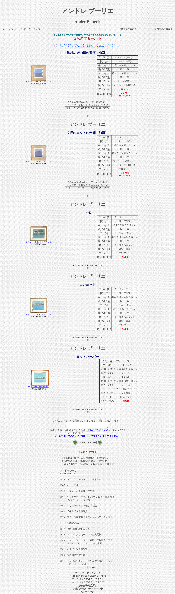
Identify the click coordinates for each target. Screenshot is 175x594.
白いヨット (88, 284)
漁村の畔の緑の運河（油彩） (87, 53)
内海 (87, 213)
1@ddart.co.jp (87, 592)
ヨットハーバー (87, 356)
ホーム (5, 29)
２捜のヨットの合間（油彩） (87, 133)
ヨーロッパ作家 (18, 29)
